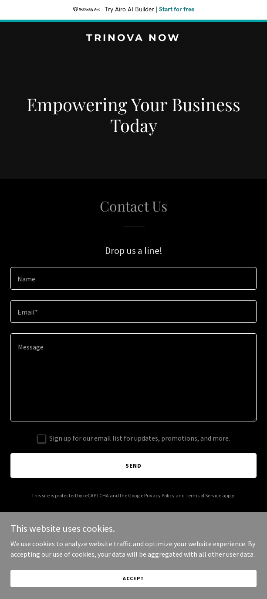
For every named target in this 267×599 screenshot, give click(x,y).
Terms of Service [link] (203, 495)
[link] (133, 38)
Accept (133, 578)
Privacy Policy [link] (159, 495)
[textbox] (133, 278)
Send (133, 465)
